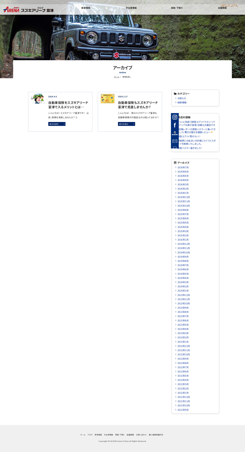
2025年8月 (183, 209)
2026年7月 (183, 167)
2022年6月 (183, 371)
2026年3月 (183, 184)
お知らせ (182, 98)
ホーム (116, 77)
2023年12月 (184, 294)
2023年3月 (183, 333)
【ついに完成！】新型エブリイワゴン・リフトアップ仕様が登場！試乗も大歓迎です (196, 123)
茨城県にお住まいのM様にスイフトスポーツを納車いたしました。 (196, 142)
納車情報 (182, 102)
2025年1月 (183, 239)
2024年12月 (184, 243)
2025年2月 (183, 235)
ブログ (113, 11)
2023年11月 (184, 299)
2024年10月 (184, 252)
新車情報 (142, 11)
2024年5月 (183, 273)
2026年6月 (183, 171)
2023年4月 (183, 328)
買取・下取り (201, 11)
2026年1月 (183, 192)
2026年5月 (183, 175)
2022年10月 (184, 354)
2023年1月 (183, 341)
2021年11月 (184, 401)
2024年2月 (183, 286)
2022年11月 (184, 350)
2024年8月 (183, 260)
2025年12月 (184, 197)
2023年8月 (183, 311)
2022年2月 (183, 388)
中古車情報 (171, 11)
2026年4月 (183, 179)
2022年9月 (183, 358)
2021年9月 (183, 409)
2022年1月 (183, 392)
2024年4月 (183, 277)
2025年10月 (184, 205)
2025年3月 (183, 231)
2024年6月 (183, 269)
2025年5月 (183, 222)
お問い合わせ (141, 434)
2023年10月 (184, 303)
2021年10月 (184, 405)
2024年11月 (184, 247)
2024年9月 (183, 256)
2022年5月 (183, 375)
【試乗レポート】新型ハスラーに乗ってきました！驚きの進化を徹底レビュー (196, 131)
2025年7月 (183, 214)
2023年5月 (183, 324)
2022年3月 (183, 384)
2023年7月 (183, 316)
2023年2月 (183, 337)
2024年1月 (183, 290)
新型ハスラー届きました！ (190, 147)
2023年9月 (183, 307)
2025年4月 (183, 226)
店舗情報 (230, 11)
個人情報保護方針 (156, 434)
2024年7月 (183, 265)
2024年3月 (183, 282)
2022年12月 (184, 345)
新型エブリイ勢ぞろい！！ (189, 136)
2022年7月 (183, 367)
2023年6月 (183, 320)
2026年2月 (183, 188)
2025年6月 (183, 218)
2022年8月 (183, 362)
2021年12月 (184, 396)
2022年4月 (183, 379)
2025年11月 (184, 201)
